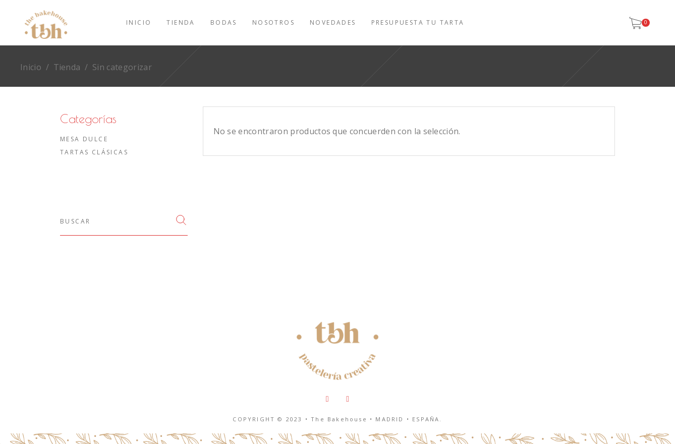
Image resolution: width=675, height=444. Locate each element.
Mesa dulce (84, 139)
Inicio (30, 67)
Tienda (67, 67)
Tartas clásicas (94, 152)
